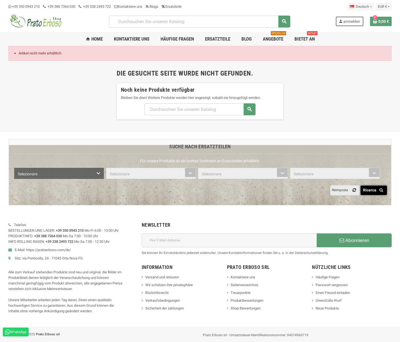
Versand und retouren (162, 277)
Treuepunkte (241, 293)
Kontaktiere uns (128, 6)
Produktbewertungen (247, 300)
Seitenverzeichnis (244, 285)
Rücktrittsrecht (157, 293)
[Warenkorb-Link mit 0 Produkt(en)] (381, 21)
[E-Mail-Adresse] (229, 240)
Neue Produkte (327, 308)
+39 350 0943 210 (26, 6)
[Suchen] (199, 22)
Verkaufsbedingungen (162, 300)
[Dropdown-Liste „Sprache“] (361, 7)
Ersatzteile (172, 6)
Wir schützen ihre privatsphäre (169, 285)
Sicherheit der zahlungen (164, 308)
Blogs (152, 6)
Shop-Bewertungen (246, 308)
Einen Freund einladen (333, 293)
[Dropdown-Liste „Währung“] (384, 7)
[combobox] (59, 173)
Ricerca (374, 190)
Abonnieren (354, 240)
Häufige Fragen (327, 277)
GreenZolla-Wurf (329, 300)
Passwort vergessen (332, 285)
